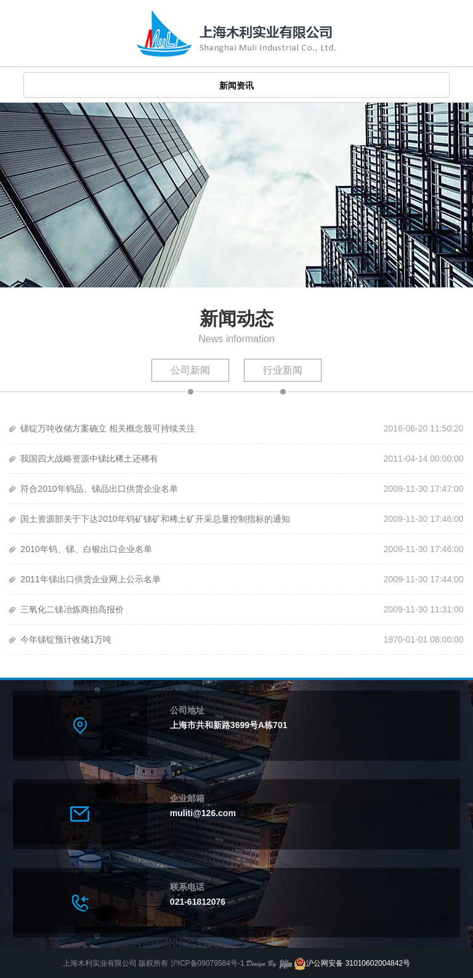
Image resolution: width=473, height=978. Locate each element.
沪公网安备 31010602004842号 (352, 963)
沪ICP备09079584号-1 (208, 963)
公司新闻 (190, 370)
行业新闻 (282, 370)
